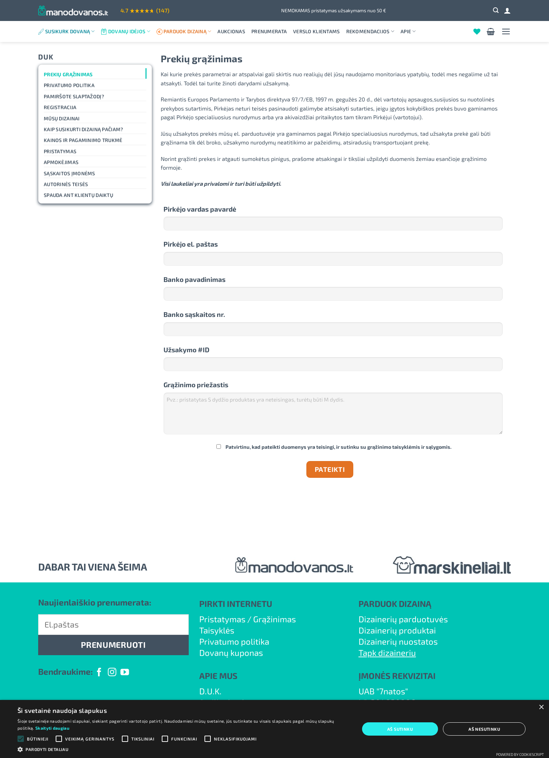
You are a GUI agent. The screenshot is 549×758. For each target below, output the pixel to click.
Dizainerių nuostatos (398, 641)
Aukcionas (231, 31)
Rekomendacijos (370, 31)
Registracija (60, 107)
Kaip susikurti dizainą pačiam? (83, 129)
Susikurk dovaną (70, 31)
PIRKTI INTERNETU (235, 603)
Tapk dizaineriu (387, 652)
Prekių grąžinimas (68, 74)
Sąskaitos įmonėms (69, 173)
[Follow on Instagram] (112, 673)
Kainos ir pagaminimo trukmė (83, 140)
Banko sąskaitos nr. (194, 314)
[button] (496, 10)
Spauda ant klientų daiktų (78, 195)
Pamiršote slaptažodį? (74, 96)
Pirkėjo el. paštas (191, 244)
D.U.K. (210, 691)
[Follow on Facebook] (99, 673)
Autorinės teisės (66, 184)
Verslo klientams (316, 31)
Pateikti (330, 469)
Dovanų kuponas (231, 652)
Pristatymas (60, 151)
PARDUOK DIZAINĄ (395, 603)
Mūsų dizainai (62, 118)
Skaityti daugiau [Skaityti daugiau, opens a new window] (52, 727)
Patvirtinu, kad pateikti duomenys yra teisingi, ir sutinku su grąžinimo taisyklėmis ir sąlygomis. (334, 447)
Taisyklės (216, 630)
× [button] (541, 707)
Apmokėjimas (61, 162)
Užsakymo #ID (186, 350)
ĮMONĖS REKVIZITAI (397, 676)
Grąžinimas (274, 619)
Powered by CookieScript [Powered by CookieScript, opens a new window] (520, 754)
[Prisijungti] (507, 10)
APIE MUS (218, 676)
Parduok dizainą (187, 31)
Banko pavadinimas (194, 279)
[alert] (274, 729)
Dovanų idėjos (129, 31)
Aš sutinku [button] (400, 729)
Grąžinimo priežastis (196, 385)
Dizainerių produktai (397, 630)
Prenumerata (269, 31)
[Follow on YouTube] (124, 673)
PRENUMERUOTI (113, 645)
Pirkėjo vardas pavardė (200, 209)
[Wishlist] (476, 31)
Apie (408, 31)
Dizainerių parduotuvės (403, 619)
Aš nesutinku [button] (484, 729)
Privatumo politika (69, 85)
